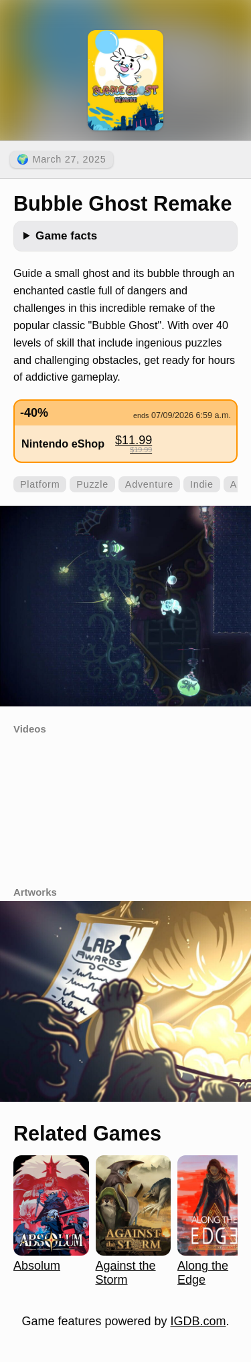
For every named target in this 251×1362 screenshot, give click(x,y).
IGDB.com (198, 1321)
